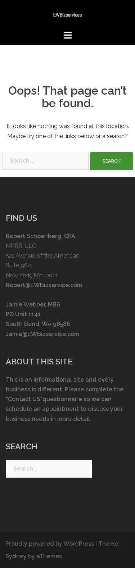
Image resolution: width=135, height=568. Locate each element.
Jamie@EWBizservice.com (42, 334)
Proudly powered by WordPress (49, 543)
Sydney (16, 556)
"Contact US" (24, 399)
